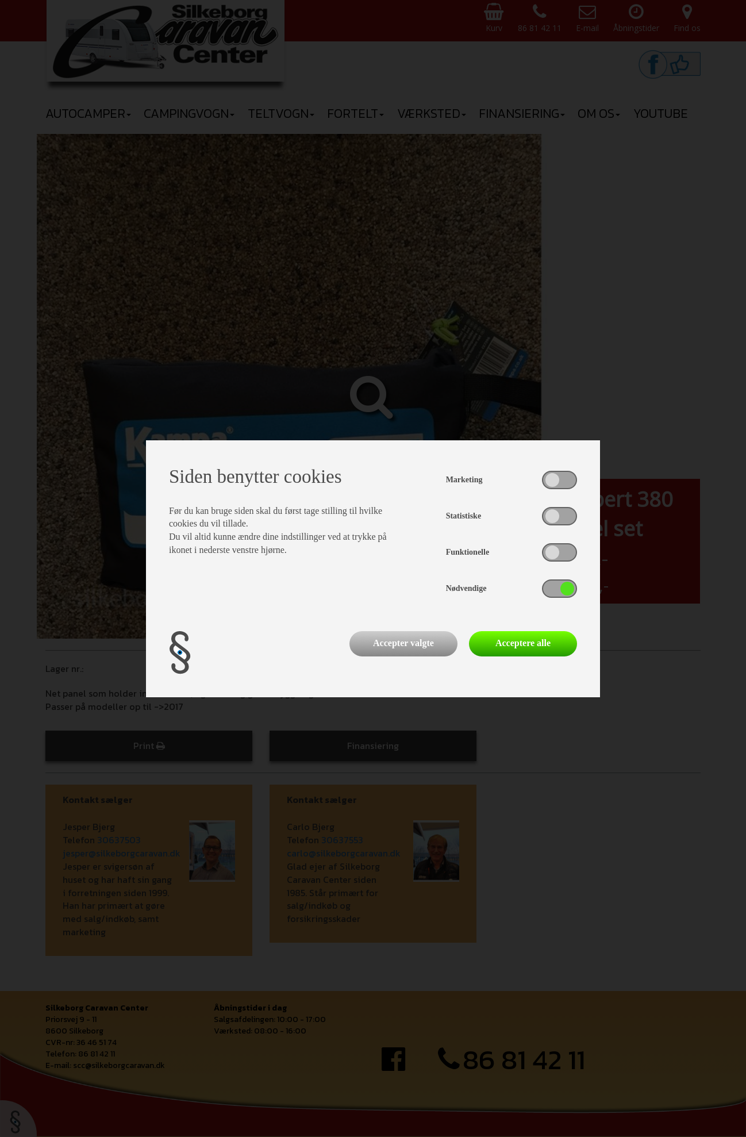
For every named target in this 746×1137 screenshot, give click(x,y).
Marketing (464, 479)
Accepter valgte (403, 643)
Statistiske (463, 516)
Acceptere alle (523, 643)
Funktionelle (467, 552)
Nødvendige (466, 588)
